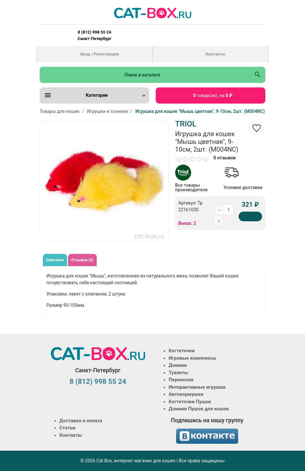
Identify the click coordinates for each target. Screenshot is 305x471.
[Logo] (152, 12)
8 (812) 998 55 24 (97, 381)
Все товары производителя (191, 187)
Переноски (181, 380)
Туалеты (178, 373)
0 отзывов (224, 157)
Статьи (67, 428)
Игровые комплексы (192, 358)
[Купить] (250, 216)
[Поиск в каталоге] (145, 75)
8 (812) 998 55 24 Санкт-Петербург (94, 35)
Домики (178, 365)
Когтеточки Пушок (190, 402)
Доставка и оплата (80, 421)
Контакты (215, 54)
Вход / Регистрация (99, 54)
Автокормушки (186, 394)
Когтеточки (182, 351)
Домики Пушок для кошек (199, 409)
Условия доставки (242, 187)
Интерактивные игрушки (197, 387)
